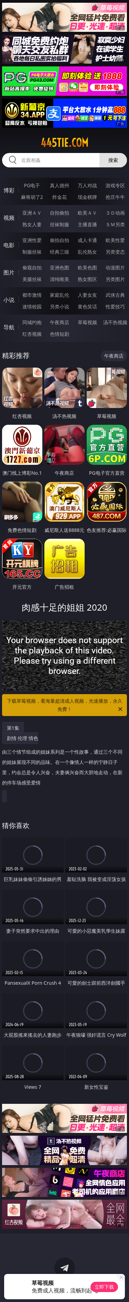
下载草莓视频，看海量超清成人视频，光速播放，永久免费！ (65, 705)
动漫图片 (115, 267)
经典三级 (59, 251)
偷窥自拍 (32, 267)
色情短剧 (59, 334)
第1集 (13, 728)
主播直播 (87, 224)
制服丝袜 (32, 251)
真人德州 (59, 185)
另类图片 (115, 279)
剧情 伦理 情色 (63, 763)
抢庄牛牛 (115, 197)
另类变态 (115, 251)
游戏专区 (115, 185)
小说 (8, 300)
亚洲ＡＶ (32, 212)
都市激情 (32, 295)
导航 (8, 327)
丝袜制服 (59, 224)
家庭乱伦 (59, 295)
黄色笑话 (87, 306)
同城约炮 (32, 322)
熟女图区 (87, 279)
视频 (8, 217)
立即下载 (104, 1287)
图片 (8, 272)
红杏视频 (32, 334)
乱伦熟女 (87, 251)
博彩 (8, 190)
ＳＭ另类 (115, 224)
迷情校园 (32, 306)
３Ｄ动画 (115, 212)
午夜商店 (59, 322)
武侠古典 (115, 295)
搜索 (113, 160)
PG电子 (32, 185)
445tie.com (64, 143)
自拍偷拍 (59, 212)
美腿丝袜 (32, 279)
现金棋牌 (87, 197)
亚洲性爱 (32, 240)
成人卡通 (87, 240)
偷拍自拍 (59, 240)
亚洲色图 (59, 267)
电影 (8, 245)
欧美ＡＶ (87, 212)
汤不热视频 (115, 322)
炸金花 (59, 197)
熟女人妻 (32, 224)
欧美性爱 (115, 240)
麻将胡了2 (32, 197)
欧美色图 (87, 267)
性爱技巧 (115, 306)
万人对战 (87, 185)
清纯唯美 (59, 279)
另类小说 (59, 306)
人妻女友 (87, 295)
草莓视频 (87, 322)
